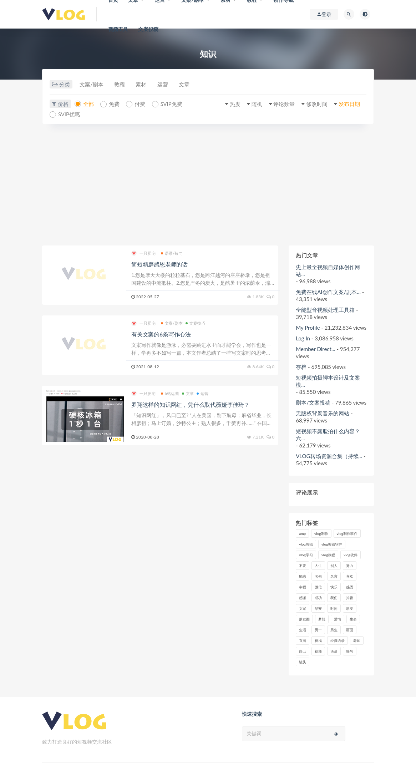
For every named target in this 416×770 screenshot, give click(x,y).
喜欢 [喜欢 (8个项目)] (349, 576)
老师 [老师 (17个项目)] (356, 640)
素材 (142, 84)
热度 (232, 104)
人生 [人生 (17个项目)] (318, 565)
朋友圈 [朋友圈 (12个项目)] (304, 619)
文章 (187, 84)
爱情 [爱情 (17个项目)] (337, 619)
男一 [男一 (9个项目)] (318, 630)
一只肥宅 (143, 253)
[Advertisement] (208, 185)
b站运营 (170, 393)
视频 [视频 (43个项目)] (318, 651)
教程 (120, 84)
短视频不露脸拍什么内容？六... (328, 434)
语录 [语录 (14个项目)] (334, 651)
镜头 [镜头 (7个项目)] (302, 662)
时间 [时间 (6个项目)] (334, 608)
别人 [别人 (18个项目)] (334, 565)
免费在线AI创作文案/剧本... (328, 292)
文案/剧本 (92, 84)
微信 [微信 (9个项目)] (318, 587)
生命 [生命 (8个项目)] (353, 619)
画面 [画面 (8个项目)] (349, 630)
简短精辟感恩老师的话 (159, 264)
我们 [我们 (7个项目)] (334, 598)
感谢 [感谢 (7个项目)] (302, 598)
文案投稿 (148, 29)
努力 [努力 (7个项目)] (349, 565)
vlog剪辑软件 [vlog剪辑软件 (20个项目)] (331, 544)
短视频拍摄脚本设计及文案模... (328, 381)
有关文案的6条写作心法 (161, 334)
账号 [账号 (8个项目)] (349, 651)
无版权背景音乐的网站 (322, 413)
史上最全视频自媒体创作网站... (328, 270)
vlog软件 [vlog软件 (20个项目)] (350, 555)
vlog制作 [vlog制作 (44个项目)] (321, 533)
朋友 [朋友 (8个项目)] (349, 608)
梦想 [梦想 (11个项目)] (321, 619)
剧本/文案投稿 (313, 402)
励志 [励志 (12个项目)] (302, 576)
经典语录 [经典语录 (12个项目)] (337, 640)
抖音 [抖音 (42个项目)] (349, 598)
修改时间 (315, 104)
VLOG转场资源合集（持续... (329, 456)
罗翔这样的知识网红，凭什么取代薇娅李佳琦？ (190, 404)
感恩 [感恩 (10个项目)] (349, 587)
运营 (164, 84)
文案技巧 (196, 323)
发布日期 (348, 104)
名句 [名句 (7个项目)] (318, 576)
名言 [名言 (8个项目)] (334, 576)
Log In (303, 338)
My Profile (308, 327)
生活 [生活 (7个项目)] (302, 630)
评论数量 (282, 104)
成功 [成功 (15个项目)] (318, 598)
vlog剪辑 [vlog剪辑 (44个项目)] (306, 544)
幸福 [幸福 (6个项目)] (302, 587)
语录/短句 (172, 253)
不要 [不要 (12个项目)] (302, 565)
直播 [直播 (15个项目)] (302, 640)
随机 (254, 104)
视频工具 (118, 29)
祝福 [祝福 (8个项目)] (318, 640)
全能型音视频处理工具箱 (325, 310)
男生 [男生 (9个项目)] (334, 630)
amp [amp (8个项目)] (302, 533)
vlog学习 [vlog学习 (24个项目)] (306, 555)
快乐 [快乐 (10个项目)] (334, 587)
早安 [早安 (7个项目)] (318, 608)
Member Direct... (315, 349)
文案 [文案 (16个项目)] (302, 608)
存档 (301, 367)
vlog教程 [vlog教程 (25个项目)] (328, 555)
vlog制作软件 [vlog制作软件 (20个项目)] (347, 533)
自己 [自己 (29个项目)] (302, 651)
